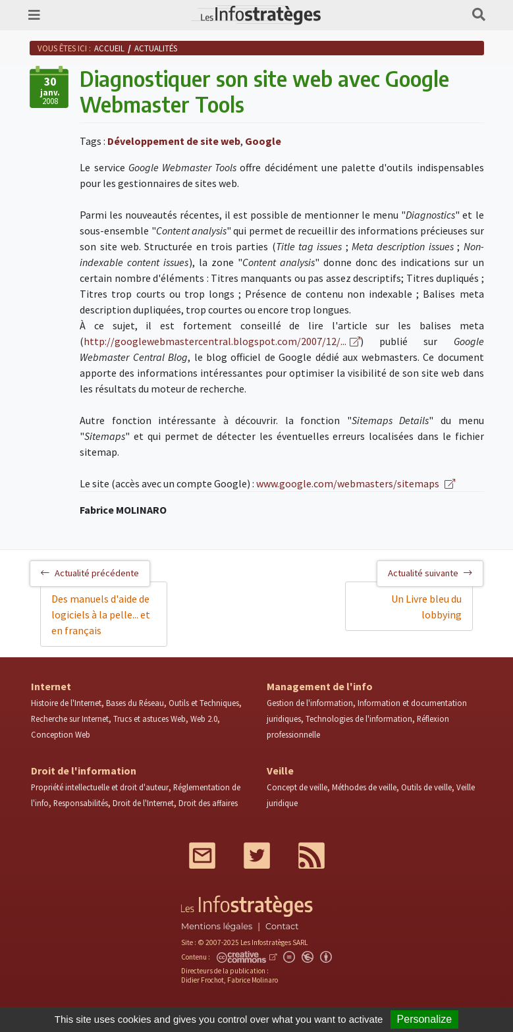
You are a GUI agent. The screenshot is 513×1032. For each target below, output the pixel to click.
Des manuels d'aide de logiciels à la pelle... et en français (100, 614)
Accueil (109, 48)
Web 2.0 (203, 718)
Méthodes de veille (364, 787)
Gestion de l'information (310, 702)
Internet (51, 686)
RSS (311, 855)
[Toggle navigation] (34, 15)
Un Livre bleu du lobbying (426, 606)
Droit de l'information (83, 770)
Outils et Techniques (204, 702)
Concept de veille (297, 787)
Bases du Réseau (135, 702)
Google (263, 141)
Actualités (155, 48)
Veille (280, 770)
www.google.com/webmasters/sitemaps (348, 483)
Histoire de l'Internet (66, 702)
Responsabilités (80, 803)
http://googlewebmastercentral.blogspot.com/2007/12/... (215, 341)
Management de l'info (320, 686)
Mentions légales (216, 926)
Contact (281, 926)
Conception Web (60, 734)
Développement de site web (173, 141)
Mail (202, 855)
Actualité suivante (430, 573)
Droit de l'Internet (143, 803)
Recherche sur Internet (70, 718)
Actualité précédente (90, 573)
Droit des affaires (208, 803)
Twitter (257, 855)
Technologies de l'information (359, 718)
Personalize (424, 1019)
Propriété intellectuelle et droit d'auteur (100, 787)
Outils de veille (426, 787)
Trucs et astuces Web (149, 718)
